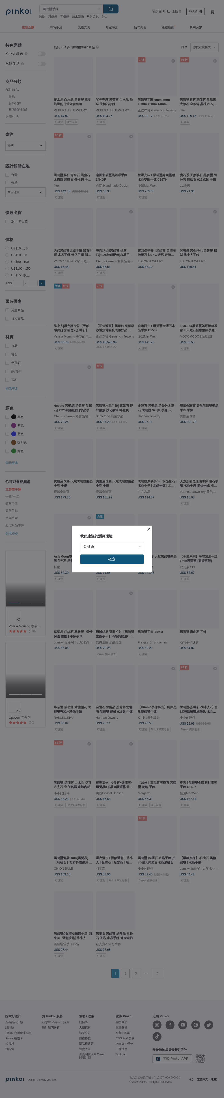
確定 (112, 559)
